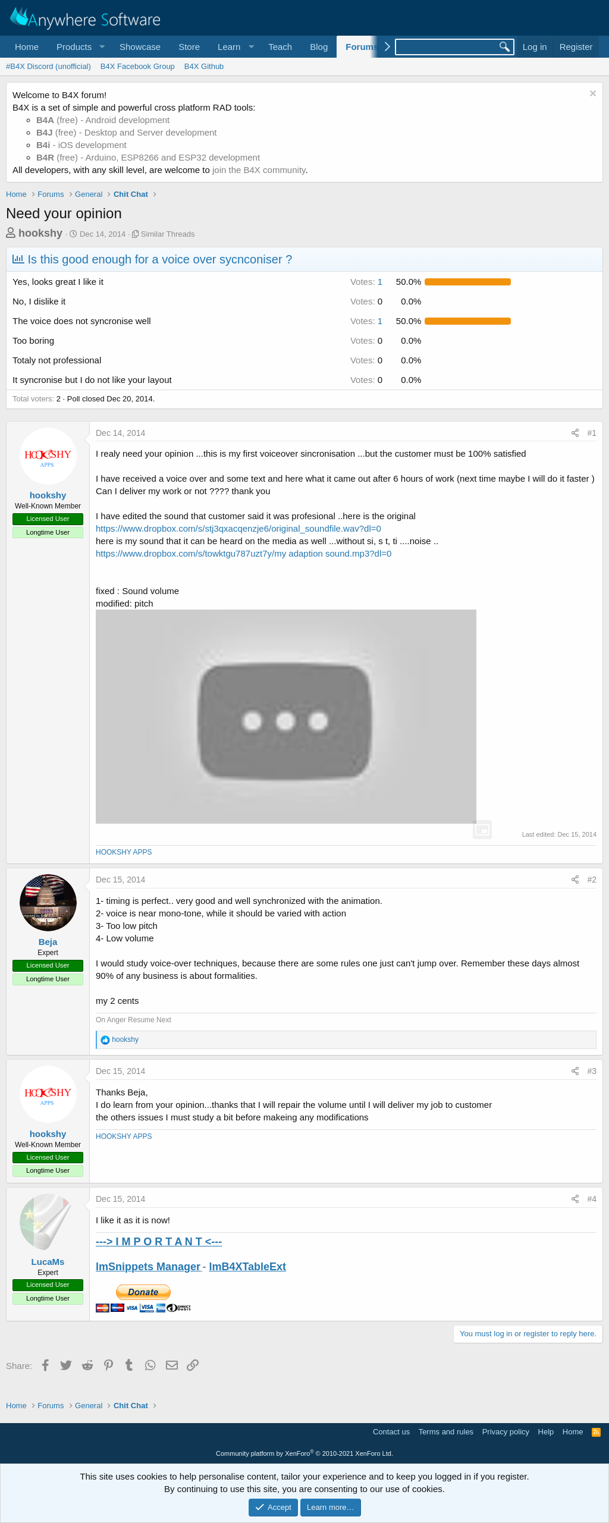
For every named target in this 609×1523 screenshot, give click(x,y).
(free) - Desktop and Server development (126, 132)
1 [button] (366, 282)
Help (546, 1431)
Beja (48, 942)
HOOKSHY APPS (124, 852)
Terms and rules (446, 1431)
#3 (592, 1071)
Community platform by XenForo (304, 1453)
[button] (79, 47)
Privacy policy (505, 1431)
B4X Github (204, 66)
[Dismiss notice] (591, 95)
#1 (592, 433)
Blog (319, 47)
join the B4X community (258, 170)
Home (27, 47)
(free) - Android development (102, 120)
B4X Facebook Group (138, 66)
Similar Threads (168, 234)
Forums (362, 47)
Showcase (140, 47)
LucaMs (48, 1262)
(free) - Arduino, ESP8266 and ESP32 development (148, 157)
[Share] (575, 433)
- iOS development (81, 145)
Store (189, 47)
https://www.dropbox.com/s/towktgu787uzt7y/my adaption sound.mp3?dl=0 (243, 553)
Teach (280, 47)
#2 (592, 879)
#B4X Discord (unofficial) (48, 66)
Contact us (391, 1431)
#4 (592, 1199)
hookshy (40, 233)
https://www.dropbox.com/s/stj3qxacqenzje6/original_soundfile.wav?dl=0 (238, 528)
